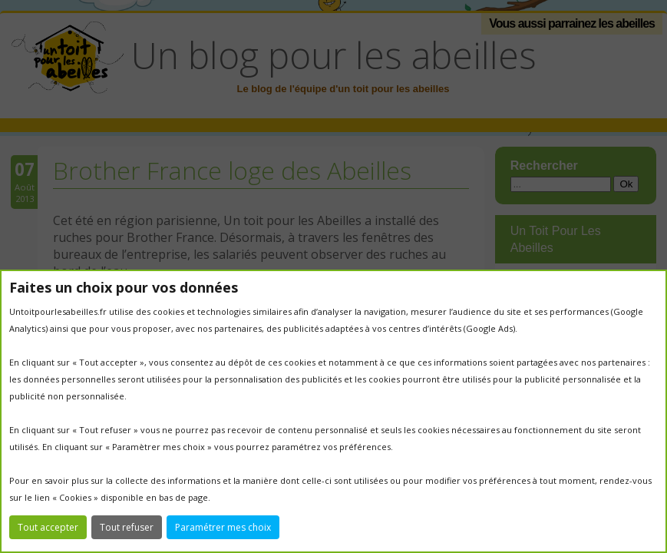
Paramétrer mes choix (223, 527)
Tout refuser (127, 527)
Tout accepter (48, 527)
